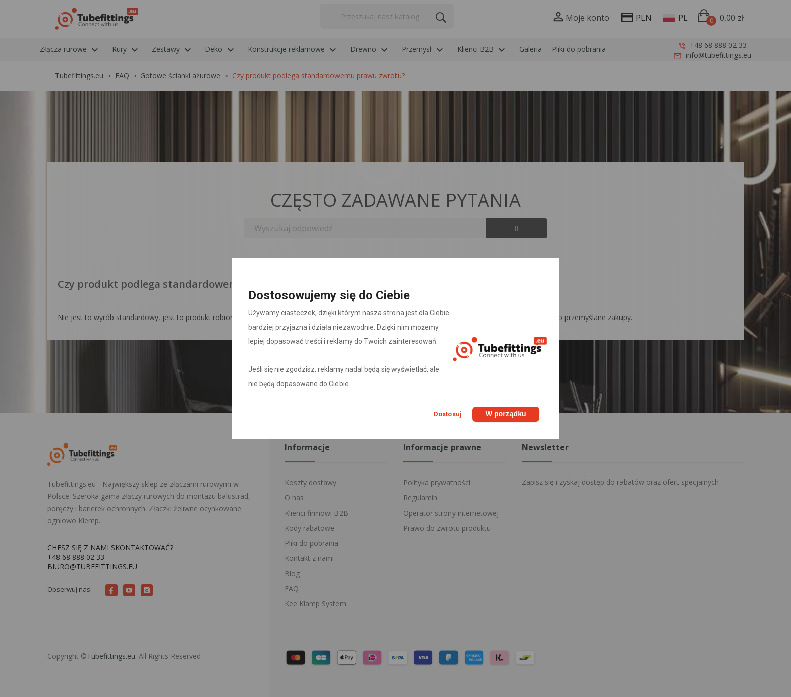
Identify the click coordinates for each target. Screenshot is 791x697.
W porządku (505, 414)
